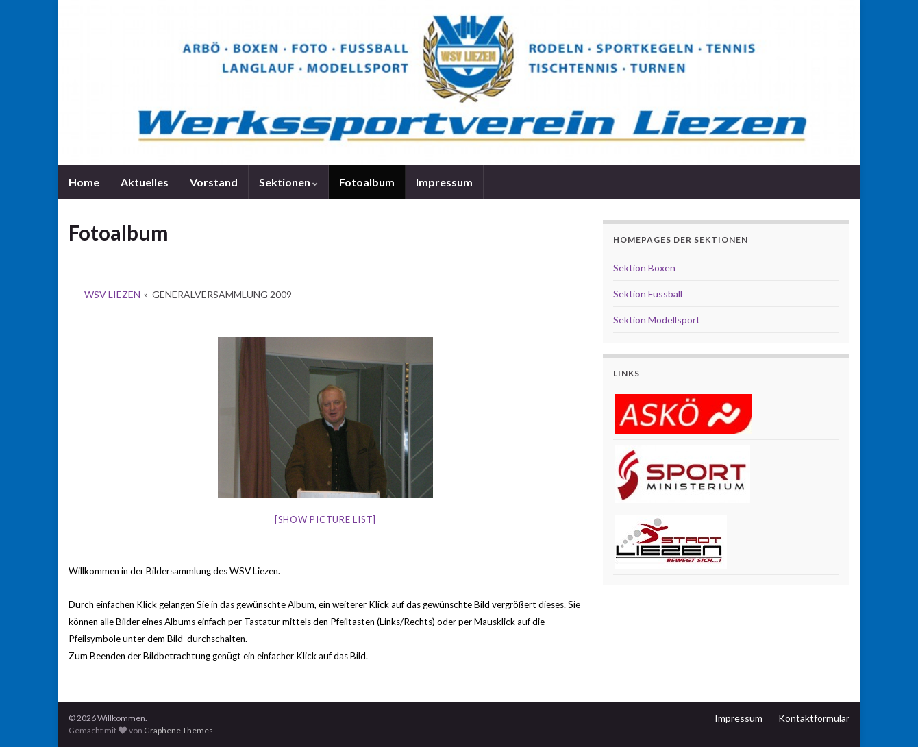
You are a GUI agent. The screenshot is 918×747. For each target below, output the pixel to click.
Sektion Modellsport (656, 320)
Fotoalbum (367, 181)
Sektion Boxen (644, 267)
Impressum (444, 181)
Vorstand (214, 181)
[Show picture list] (325, 519)
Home (84, 181)
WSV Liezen (112, 294)
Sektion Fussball (647, 293)
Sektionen (288, 181)
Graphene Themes (178, 730)
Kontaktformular (813, 718)
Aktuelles (145, 181)
